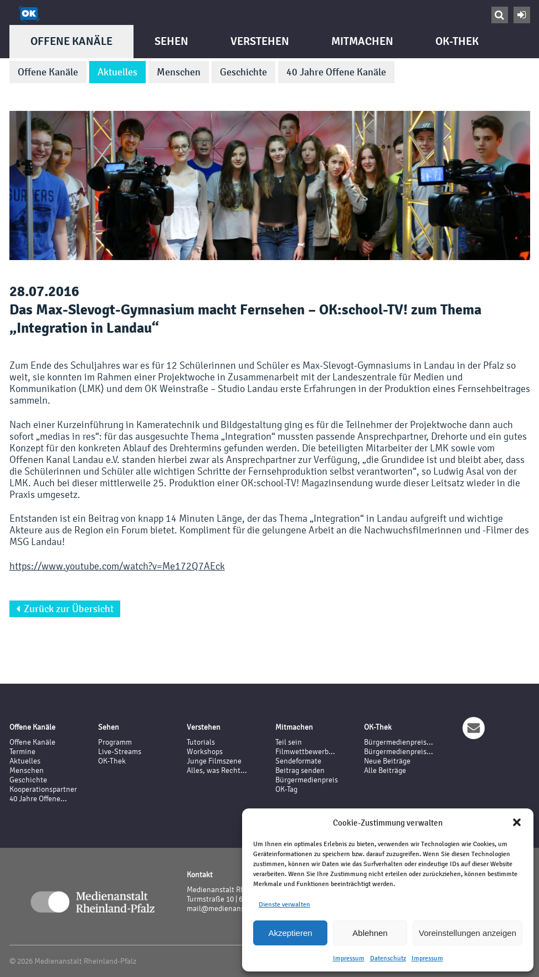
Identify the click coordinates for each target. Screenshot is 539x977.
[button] (516, 822)
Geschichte (243, 72)
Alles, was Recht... (217, 770)
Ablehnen (369, 933)
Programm (115, 742)
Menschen (179, 72)
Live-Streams (119, 751)
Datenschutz (388, 958)
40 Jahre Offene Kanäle (336, 72)
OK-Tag (286, 789)
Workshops (205, 751)
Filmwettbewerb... (305, 751)
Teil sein (288, 742)
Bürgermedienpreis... (398, 742)
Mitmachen (362, 41)
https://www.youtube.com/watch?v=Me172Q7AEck (117, 566)
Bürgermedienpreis (306, 780)
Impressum (349, 958)
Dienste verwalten (284, 904)
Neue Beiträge (387, 761)
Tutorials (201, 742)
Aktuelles (117, 72)
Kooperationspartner (43, 789)
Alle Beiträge (385, 770)
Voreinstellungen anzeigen (467, 933)
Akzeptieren (290, 933)
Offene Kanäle (71, 41)
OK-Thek (457, 41)
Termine (22, 751)
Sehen (171, 41)
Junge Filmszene (214, 761)
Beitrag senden (300, 770)
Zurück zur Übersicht (65, 609)
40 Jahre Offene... (38, 798)
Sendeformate (298, 761)
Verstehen (259, 41)
